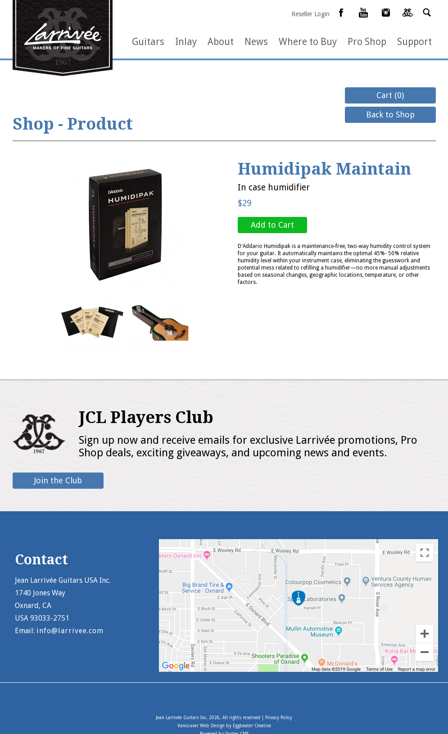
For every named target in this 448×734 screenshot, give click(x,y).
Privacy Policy (278, 717)
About (221, 41)
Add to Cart (272, 225)
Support (414, 41)
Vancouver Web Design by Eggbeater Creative (224, 725)
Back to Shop (390, 114)
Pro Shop (367, 41)
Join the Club (58, 480)
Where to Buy (308, 41)
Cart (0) (390, 95)
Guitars (148, 41)
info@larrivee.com (70, 630)
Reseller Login (310, 14)
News (256, 41)
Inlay (186, 41)
